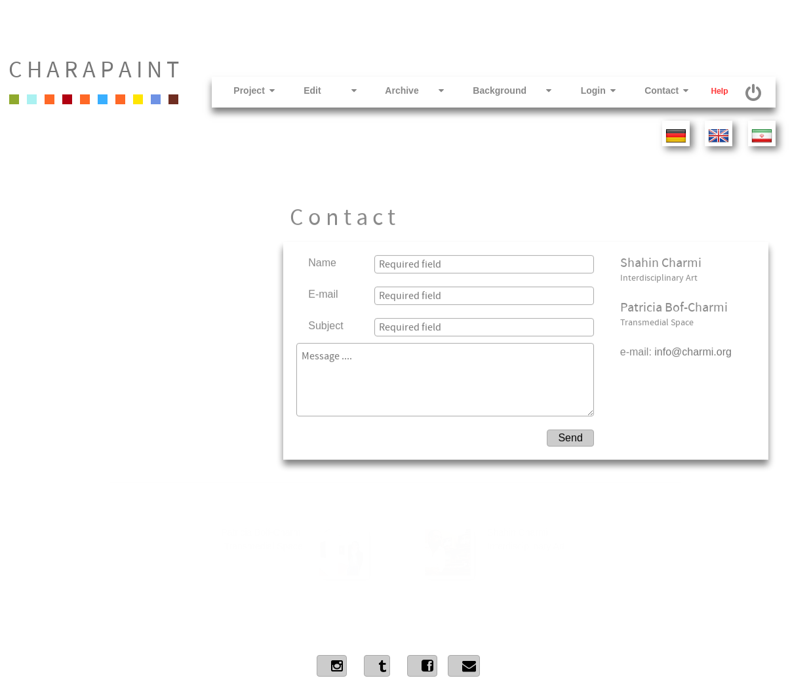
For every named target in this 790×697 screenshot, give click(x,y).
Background (500, 90)
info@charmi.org (693, 321)
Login (585, 90)
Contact (654, 90)
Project (241, 90)
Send (570, 407)
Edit (317, 90)
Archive (402, 90)
